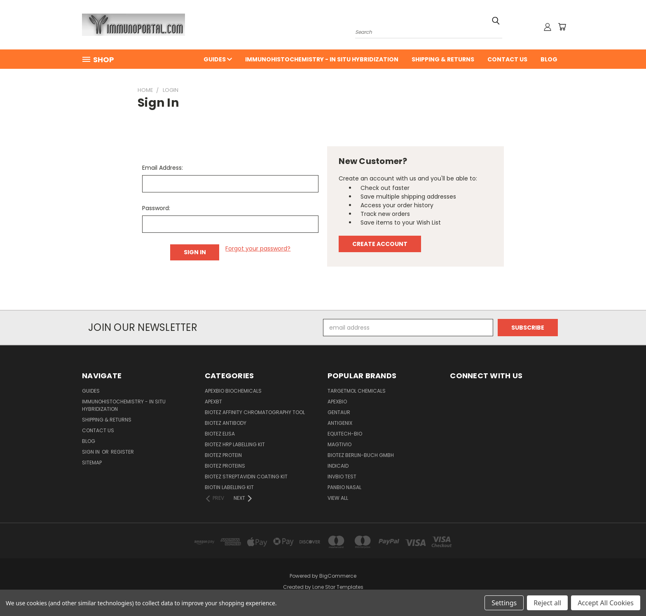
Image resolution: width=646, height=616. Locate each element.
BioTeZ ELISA (220, 433)
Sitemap (92, 462)
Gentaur (339, 412)
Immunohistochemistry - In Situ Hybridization (321, 59)
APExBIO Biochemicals (233, 390)
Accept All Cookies (606, 602)
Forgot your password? (257, 248)
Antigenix (340, 422)
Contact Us (507, 59)
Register (122, 451)
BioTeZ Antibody (225, 422)
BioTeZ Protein (223, 455)
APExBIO (337, 401)
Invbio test (342, 476)
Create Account (379, 244)
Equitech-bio (345, 433)
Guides (218, 59)
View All (338, 497)
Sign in (91, 451)
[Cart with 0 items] (562, 27)
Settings (504, 602)
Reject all (547, 602)
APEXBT (213, 401)
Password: (156, 208)
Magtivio (339, 444)
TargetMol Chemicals (357, 390)
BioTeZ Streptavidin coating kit (246, 476)
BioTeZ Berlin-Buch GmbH (361, 455)
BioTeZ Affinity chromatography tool (255, 412)
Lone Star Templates (337, 586)
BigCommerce (337, 575)
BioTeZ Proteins (225, 465)
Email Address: (162, 168)
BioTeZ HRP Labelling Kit (235, 444)
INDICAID (338, 465)
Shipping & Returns (443, 59)
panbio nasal (344, 487)
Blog (549, 59)
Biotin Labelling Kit (229, 487)
